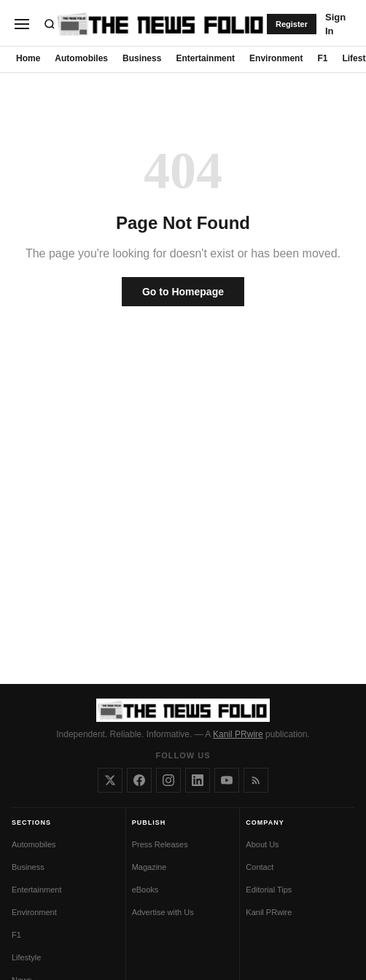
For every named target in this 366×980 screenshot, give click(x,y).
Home (28, 58)
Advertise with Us (163, 912)
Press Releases (160, 844)
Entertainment (205, 58)
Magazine (149, 867)
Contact (259, 867)
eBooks (145, 889)
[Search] (49, 24)
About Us (262, 844)
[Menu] (22, 24)
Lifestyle (26, 957)
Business (141, 58)
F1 (322, 58)
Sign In (335, 24)
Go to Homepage (183, 292)
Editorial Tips (269, 889)
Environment (276, 58)
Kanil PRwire (238, 734)
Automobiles (81, 58)
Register (292, 24)
